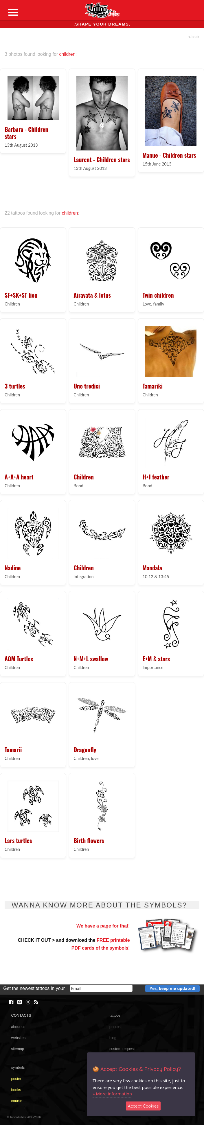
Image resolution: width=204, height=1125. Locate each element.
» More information (112, 1094)
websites (18, 1038)
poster (16, 1079)
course (16, 1101)
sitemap (17, 1049)
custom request (122, 1049)
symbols (18, 1067)
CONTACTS (21, 1015)
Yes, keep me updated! (172, 988)
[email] (101, 988)
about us (18, 1027)
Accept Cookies (143, 1106)
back (193, 37)
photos (114, 1027)
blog (112, 1038)
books (16, 1090)
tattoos (114, 1015)
